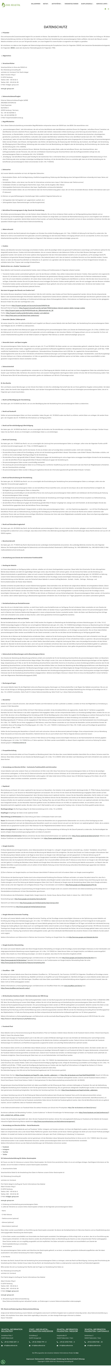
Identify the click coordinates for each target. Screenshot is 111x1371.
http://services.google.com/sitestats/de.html (83, 937)
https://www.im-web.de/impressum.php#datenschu (18, 1019)
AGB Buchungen (50, 1359)
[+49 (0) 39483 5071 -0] (2, 1342)
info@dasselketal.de (10, 1345)
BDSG (12, 48)
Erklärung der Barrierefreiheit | (68, 1359)
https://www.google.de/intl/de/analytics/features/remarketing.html (23, 963)
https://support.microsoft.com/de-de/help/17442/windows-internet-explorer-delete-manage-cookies (52, 308)
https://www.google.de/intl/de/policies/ (14, 960)
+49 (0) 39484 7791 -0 (39, 1342)
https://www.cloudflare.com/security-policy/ (15, 988)
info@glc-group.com (12, 1196)
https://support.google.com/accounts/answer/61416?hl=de (30, 305)
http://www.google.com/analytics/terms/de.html (30, 899)
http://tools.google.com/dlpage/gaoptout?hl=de (80, 885)
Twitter (5, 1154)
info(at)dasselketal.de (19, 743)
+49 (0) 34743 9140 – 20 (95, 1342)
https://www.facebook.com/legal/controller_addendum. (79, 1090)
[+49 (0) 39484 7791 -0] (29, 1342)
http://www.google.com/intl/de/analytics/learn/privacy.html (39, 903)
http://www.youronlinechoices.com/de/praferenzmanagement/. (54, 1121)
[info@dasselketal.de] (2, 1345)
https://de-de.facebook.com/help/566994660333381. (78, 1075)
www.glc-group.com (7, 88)
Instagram (6, 1149)
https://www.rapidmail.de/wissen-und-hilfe (58, 838)
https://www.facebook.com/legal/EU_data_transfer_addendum (36, 1075)
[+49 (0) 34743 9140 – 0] (57, 1342)
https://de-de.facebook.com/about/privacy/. (82, 1107)
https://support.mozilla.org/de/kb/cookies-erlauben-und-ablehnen (27, 313)
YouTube (5, 1152)
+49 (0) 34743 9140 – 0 (67, 1342)
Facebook (6, 1147)
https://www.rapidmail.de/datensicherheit (85, 836)
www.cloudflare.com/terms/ (73, 986)
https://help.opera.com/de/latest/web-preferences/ (22, 315)
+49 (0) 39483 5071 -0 (11, 1342)
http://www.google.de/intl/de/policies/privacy (31, 907)
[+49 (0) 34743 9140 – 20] (85, 1342)
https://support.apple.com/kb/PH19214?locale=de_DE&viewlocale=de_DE (29, 310)
